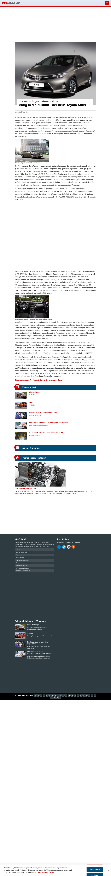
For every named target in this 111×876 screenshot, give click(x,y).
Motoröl (18, 550)
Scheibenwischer (21, 565)
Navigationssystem (22, 552)
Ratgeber (32, 415)
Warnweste (19, 555)
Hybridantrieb (19, 494)
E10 (76, 491)
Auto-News (25, 112)
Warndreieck (20, 557)
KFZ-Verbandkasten (22, 568)
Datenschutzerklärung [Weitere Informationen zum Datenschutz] (46, 872)
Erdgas (91, 491)
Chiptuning (19, 563)
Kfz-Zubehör (29, 544)
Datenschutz (69, 542)
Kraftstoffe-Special (69, 494)
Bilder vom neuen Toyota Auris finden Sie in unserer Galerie (39, 380)
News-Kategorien (34, 425)
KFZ (10, 3)
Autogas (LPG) (83, 491)
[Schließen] (108, 870)
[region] (55, 870)
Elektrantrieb (29, 494)
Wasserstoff (42, 494)
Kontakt (77, 542)
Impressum (60, 542)
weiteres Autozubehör (23, 570)
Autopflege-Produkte (22, 560)
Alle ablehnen (95, 869)
